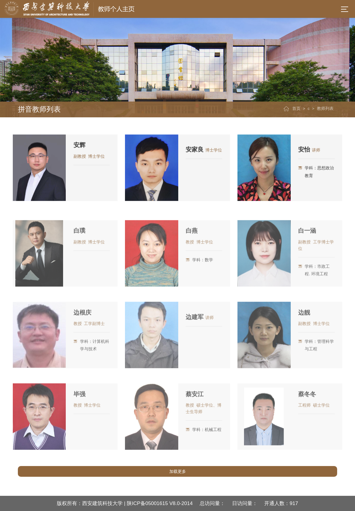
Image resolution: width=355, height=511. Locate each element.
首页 (296, 108)
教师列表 (325, 108)
